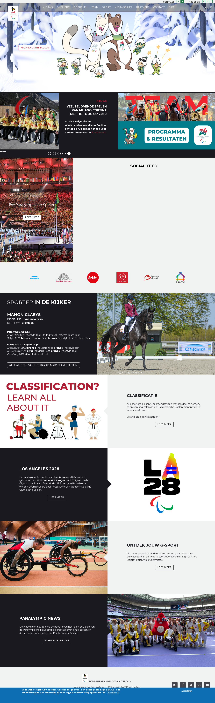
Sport (106, 7)
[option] (59, 121)
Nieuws (48, 7)
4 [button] (64, 153)
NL (206, 7)
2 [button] (54, 153)
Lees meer (99, 132)
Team (95, 7)
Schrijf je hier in (57, 640)
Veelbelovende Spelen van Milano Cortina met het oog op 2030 (87, 110)
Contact (159, 7)
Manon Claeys (24, 314)
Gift (171, 7)
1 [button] (49, 153)
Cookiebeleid (113, 692)
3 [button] (59, 153)
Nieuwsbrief (123, 7)
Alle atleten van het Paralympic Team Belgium (43, 365)
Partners (142, 7)
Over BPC (63, 7)
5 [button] (69, 153)
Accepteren (186, 691)
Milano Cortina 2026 (35, 47)
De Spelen (80, 7)
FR (211, 7)
